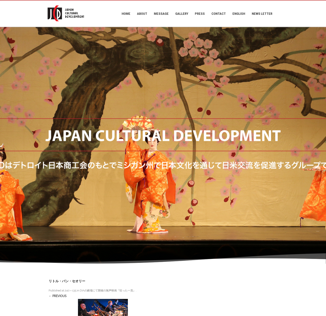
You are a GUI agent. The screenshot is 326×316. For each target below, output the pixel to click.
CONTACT (218, 13)
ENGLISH (238, 13)
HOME (126, 13)
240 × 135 (70, 290)
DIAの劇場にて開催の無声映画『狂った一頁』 (108, 290)
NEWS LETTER (262, 13)
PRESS (200, 13)
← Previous (57, 296)
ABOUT (142, 13)
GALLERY (181, 13)
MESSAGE (161, 13)
